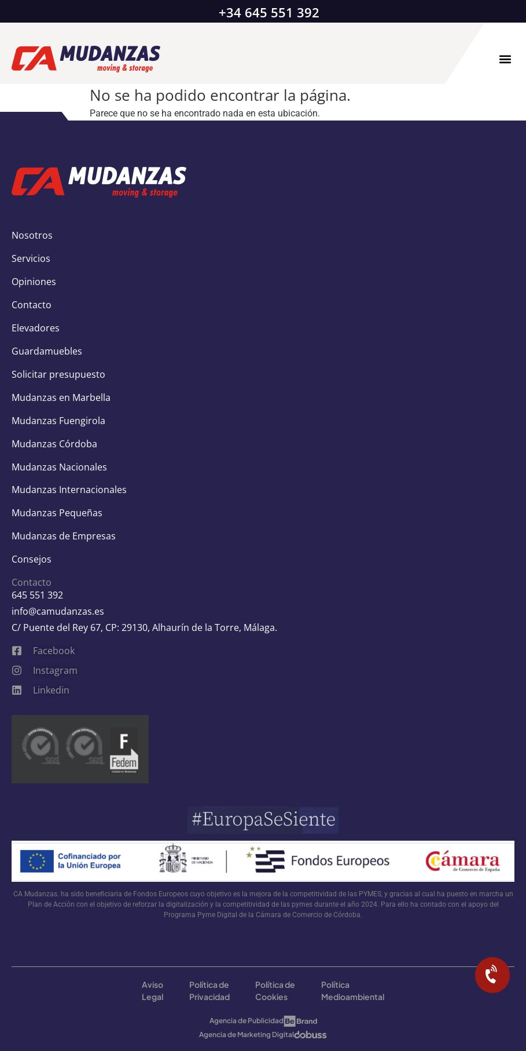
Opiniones (34, 281)
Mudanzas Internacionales (69, 489)
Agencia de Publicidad (246, 1020)
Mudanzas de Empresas (64, 536)
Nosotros (32, 235)
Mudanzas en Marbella (61, 397)
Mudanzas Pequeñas (57, 512)
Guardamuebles (47, 351)
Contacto (32, 304)
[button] (504, 59)
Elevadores (36, 328)
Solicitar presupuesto (58, 374)
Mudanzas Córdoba (54, 443)
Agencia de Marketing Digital (246, 1034)
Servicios (31, 258)
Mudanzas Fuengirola (58, 420)
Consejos (32, 559)
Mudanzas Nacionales (59, 467)
